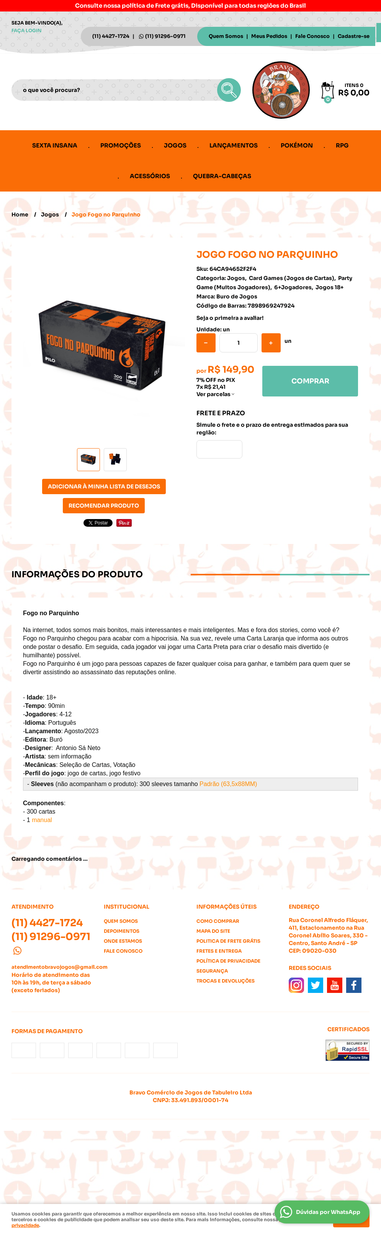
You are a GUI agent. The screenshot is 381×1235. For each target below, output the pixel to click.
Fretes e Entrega (219, 951)
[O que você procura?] (229, 90)
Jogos (175, 145)
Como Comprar (217, 921)
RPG (342, 145)
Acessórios (150, 176)
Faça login (26, 30)
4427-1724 (110, 36)
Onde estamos (123, 941)
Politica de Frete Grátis (228, 941)
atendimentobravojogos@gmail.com (59, 967)
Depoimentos (121, 931)
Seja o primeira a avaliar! (229, 317)
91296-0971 (165, 36)
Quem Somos (226, 36)
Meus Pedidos (269, 36)
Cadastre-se (354, 36)
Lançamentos (233, 145)
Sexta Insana (54, 145)
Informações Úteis (226, 906)
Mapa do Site (213, 931)
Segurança (212, 971)
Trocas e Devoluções (225, 981)
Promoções (120, 145)
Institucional (126, 906)
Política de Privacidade (228, 961)
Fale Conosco (312, 36)
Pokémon (297, 145)
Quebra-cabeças (222, 176)
